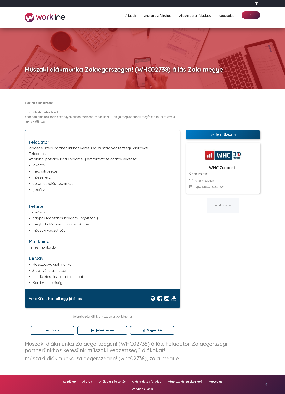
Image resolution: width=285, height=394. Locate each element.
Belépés (251, 15)
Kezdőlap (69, 381)
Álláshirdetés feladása (195, 15)
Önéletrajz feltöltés (157, 15)
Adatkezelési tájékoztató (185, 381)
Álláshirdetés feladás (146, 381)
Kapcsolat (226, 15)
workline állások (143, 389)
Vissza (52, 330)
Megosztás (151, 330)
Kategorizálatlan (204, 180)
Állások (130, 15)
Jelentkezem (102, 330)
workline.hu (223, 205)
